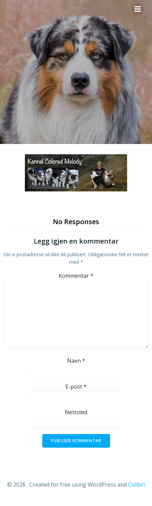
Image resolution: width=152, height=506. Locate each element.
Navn (76, 360)
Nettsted (76, 412)
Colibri (136, 484)
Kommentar (76, 275)
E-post (76, 386)
